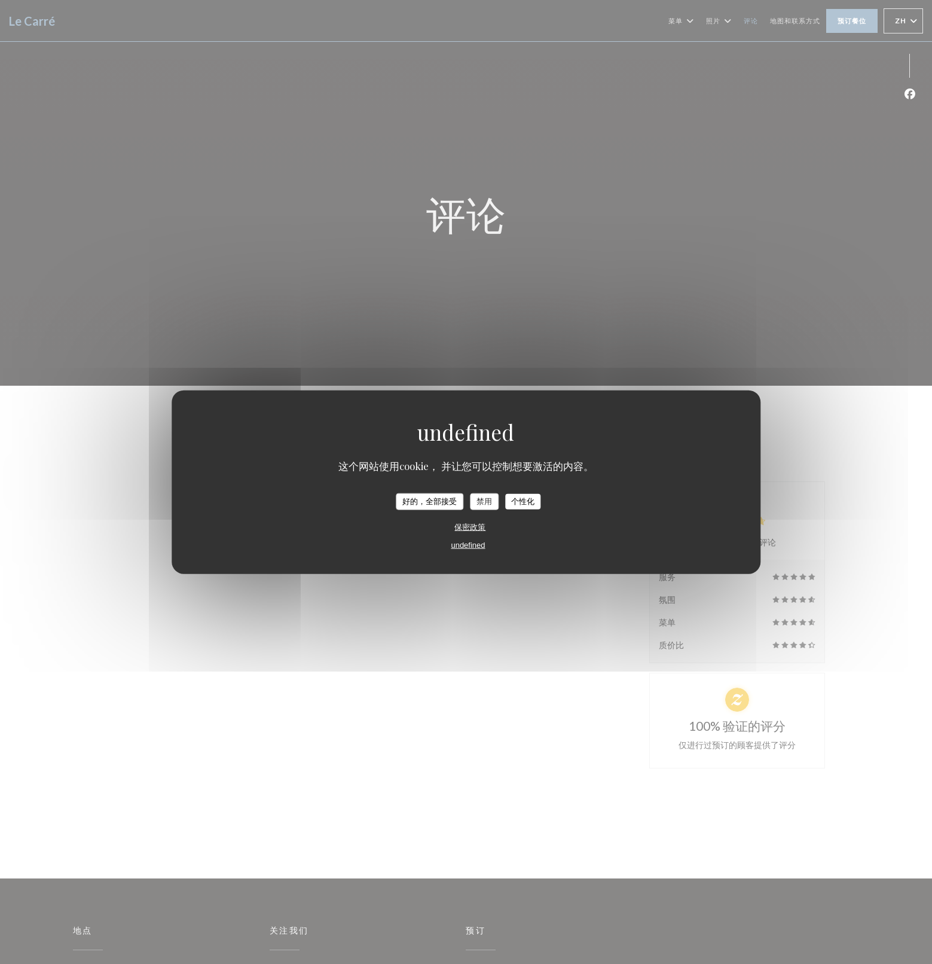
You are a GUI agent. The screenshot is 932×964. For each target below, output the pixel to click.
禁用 (484, 501)
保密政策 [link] (469, 526)
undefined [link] (468, 544)
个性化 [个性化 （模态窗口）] (522, 501)
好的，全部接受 (429, 501)
